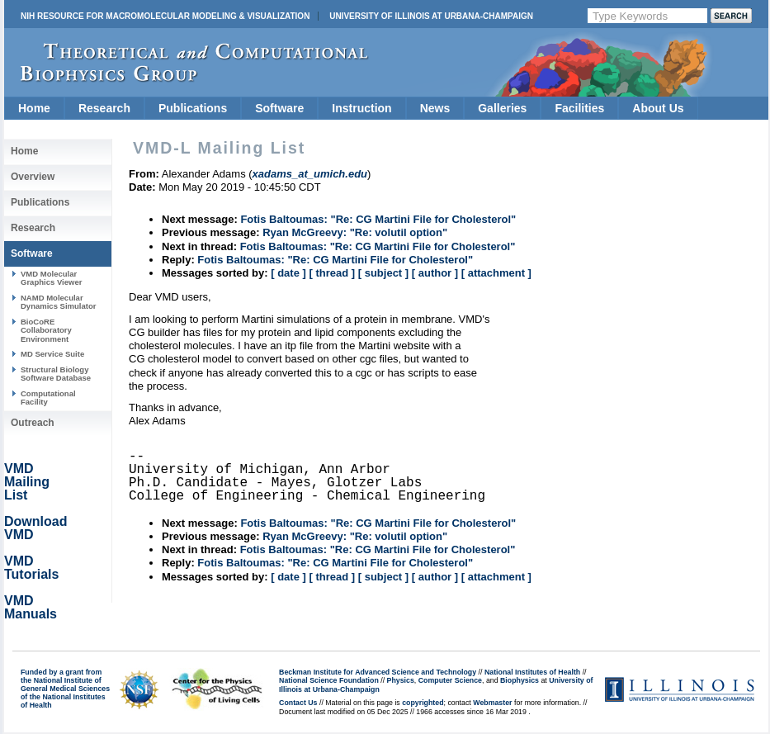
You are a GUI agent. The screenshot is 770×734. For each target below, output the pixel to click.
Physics (400, 680)
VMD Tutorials (31, 567)
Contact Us (298, 702)
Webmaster (492, 702)
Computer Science (450, 680)
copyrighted (422, 702)
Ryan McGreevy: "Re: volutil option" (354, 232)
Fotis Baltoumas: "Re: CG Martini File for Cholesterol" (378, 219)
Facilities (579, 108)
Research (104, 108)
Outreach (32, 423)
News (435, 108)
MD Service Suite (52, 353)
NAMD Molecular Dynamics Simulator (59, 301)
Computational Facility (48, 397)
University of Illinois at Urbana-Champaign (431, 16)
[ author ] (435, 273)
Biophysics (519, 680)
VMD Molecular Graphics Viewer (51, 277)
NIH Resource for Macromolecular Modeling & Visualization (165, 16)
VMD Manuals (30, 607)
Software (279, 108)
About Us (657, 108)
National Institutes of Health (532, 672)
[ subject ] (383, 273)
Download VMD (35, 528)
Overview (32, 176)
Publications (192, 108)
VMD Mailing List (27, 482)
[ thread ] (332, 273)
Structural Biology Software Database (56, 373)
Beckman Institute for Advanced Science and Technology (377, 672)
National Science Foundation (329, 680)
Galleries (502, 108)
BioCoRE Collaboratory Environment (46, 330)
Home (34, 108)
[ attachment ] (496, 273)
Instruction (361, 108)
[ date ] (288, 273)
